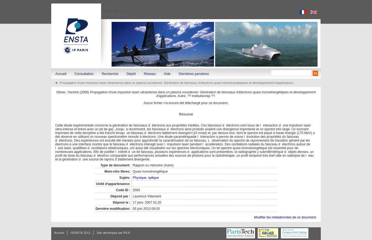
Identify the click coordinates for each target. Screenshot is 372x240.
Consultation (84, 74)
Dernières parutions (194, 74)
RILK (126, 232)
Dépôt (131, 74)
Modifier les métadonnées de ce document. (285, 217)
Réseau (150, 74)
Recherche (110, 74)
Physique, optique (146, 178)
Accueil (60, 74)
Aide (167, 74)
